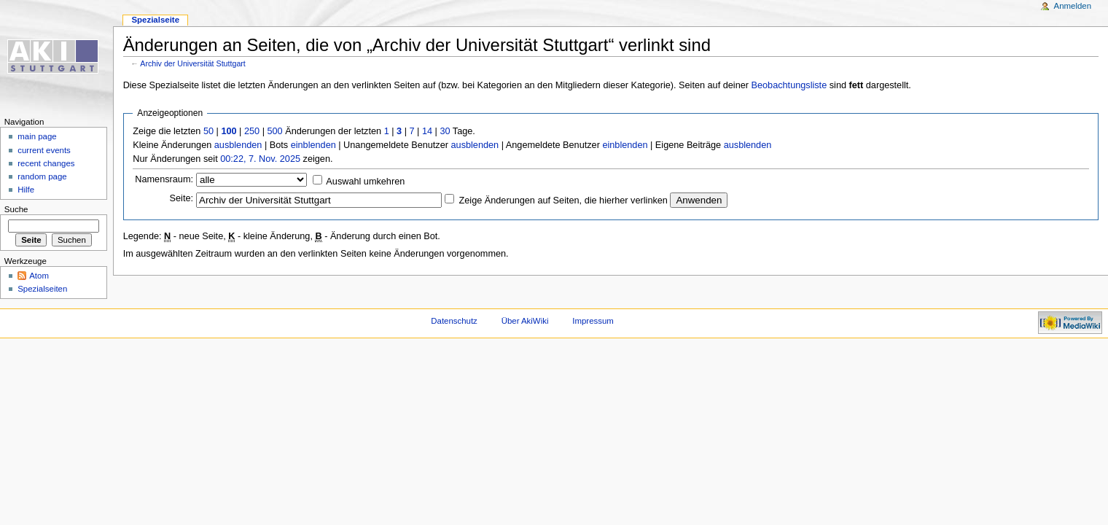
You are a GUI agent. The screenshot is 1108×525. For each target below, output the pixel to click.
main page (37, 136)
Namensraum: (164, 179)
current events (44, 150)
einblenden (313, 145)
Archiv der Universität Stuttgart (193, 63)
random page (42, 176)
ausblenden (238, 145)
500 (274, 131)
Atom (39, 275)
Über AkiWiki (525, 320)
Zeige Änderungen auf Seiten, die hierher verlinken (563, 200)
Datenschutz (454, 320)
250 (252, 131)
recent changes (45, 163)
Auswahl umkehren (365, 181)
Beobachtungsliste (789, 85)
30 (445, 131)
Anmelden (1073, 5)
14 (427, 131)
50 (208, 131)
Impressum (593, 320)
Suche (16, 209)
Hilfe (25, 189)
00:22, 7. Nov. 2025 (260, 159)
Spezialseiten (42, 288)
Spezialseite (155, 19)
